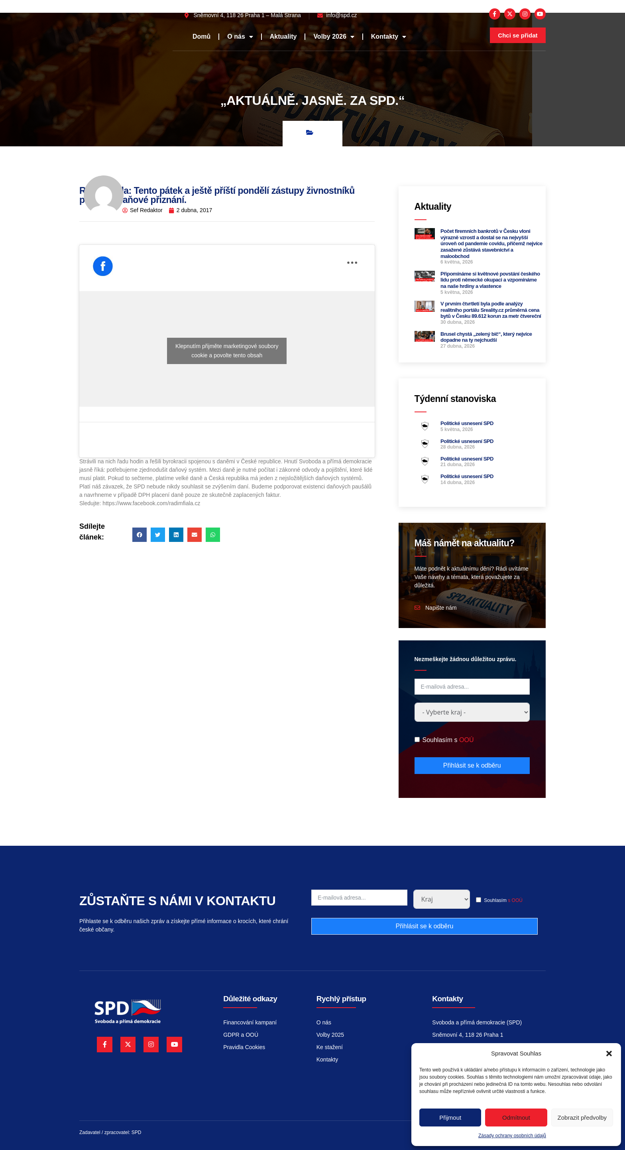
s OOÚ (515, 900)
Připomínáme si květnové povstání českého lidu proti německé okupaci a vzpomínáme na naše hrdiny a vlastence (490, 280)
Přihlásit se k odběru (472, 765)
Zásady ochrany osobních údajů (512, 1135)
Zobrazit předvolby (582, 1117)
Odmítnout (516, 1117)
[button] (609, 1053)
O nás (240, 37)
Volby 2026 (333, 37)
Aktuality (283, 36)
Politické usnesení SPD (466, 423)
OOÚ (466, 739)
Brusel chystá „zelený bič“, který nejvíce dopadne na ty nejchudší (486, 337)
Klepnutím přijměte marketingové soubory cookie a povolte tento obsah (226, 350)
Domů (201, 36)
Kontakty (388, 37)
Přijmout (450, 1117)
